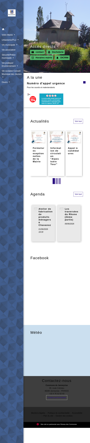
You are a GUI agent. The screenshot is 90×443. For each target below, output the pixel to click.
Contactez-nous (56, 381)
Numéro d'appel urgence (46, 83)
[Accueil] (12, 13)
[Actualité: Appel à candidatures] (74, 153)
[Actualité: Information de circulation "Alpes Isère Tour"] (56, 153)
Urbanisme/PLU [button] (9, 40)
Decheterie (56, 52)
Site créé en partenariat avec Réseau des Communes (57, 424)
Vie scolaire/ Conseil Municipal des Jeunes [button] (12, 72)
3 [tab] (59, 181)
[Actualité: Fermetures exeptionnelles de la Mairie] (38, 153)
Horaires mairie (41, 57)
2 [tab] (57, 181)
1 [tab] (54, 181)
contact (37, 52)
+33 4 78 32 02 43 (56, 394)
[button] (12, 29)
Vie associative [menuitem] (8, 50)
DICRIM (62, 57)
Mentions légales (38, 413)
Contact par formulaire (56, 397)
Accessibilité (77, 413)
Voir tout (78, 121)
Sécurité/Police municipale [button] (8, 56)
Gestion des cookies (64, 416)
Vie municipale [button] (9, 45)
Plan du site (48, 416)
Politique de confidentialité (58, 413)
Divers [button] (5, 82)
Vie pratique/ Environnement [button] (9, 64)
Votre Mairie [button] (7, 35)
